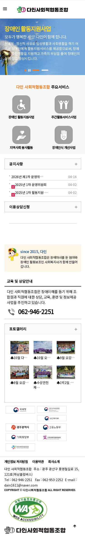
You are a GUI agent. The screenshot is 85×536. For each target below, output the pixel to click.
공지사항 (16, 164)
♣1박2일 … (65, 382)
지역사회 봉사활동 (21, 147)
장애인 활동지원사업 (21, 117)
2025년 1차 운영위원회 (30, 184)
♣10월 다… (18, 357)
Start (26, 70)
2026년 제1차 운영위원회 (28, 176)
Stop (29, 70)
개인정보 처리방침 (16, 461)
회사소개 (53, 461)
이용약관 (38, 461)
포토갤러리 (17, 328)
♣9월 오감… (66, 357)
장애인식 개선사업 (63, 147)
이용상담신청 (19, 206)
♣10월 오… (42, 357)
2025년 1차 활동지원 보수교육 (32, 192)
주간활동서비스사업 (63, 117)
